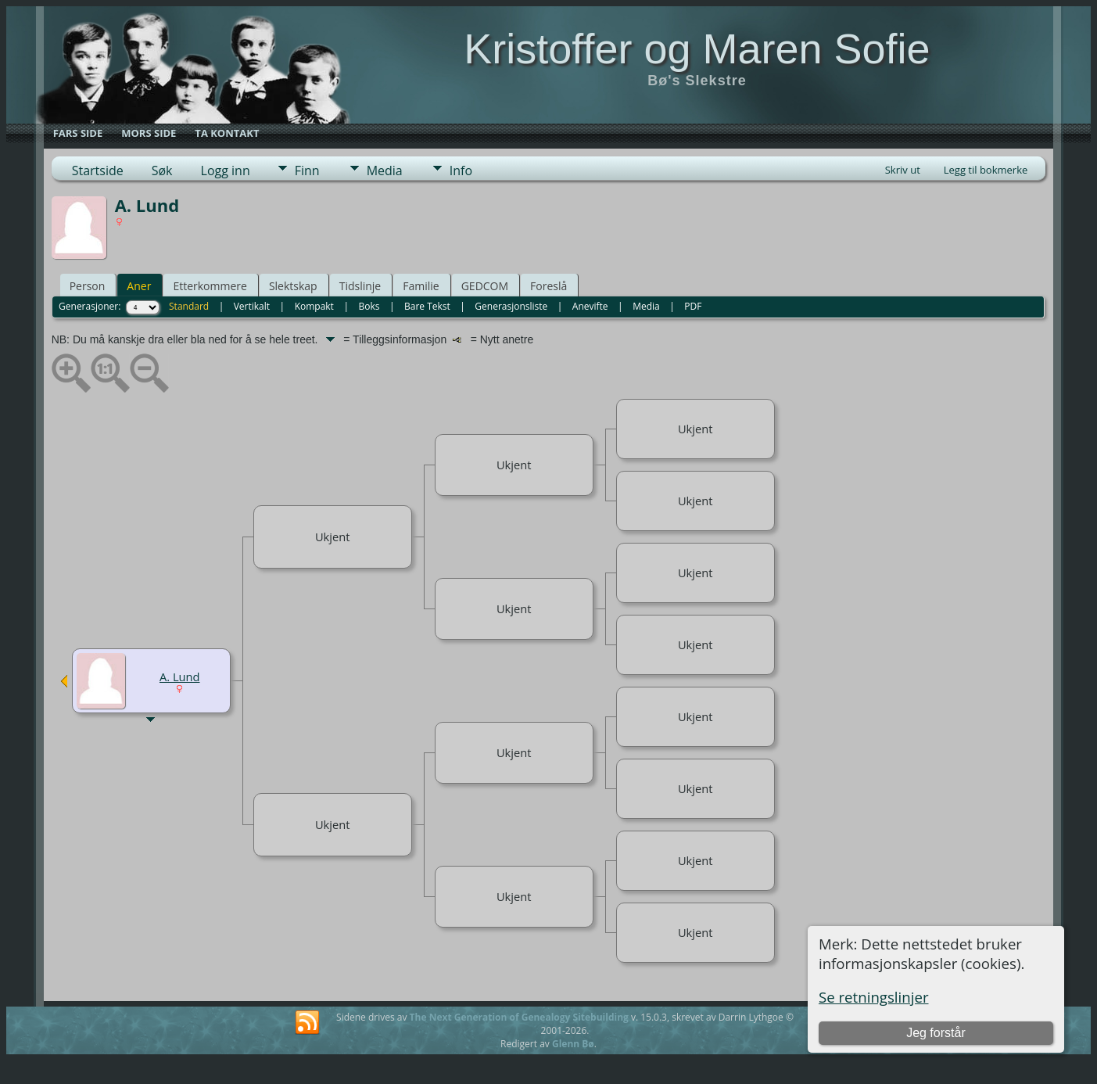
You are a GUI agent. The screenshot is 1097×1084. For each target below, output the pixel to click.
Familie (421, 285)
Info (461, 170)
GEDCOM (484, 285)
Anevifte (590, 306)
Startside (98, 170)
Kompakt (314, 306)
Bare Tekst (427, 306)
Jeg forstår (936, 1032)
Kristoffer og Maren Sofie (697, 48)
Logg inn (225, 170)
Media (385, 170)
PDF (692, 306)
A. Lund (180, 676)
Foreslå (548, 285)
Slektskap (293, 285)
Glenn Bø (573, 1043)
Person (88, 285)
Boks (368, 306)
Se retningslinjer (874, 997)
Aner (139, 285)
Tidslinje (360, 285)
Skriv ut (902, 170)
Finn (307, 170)
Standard (189, 306)
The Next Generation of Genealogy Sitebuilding (519, 1017)
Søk (162, 170)
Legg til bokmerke (986, 170)
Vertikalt (252, 306)
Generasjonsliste (511, 306)
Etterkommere (210, 285)
